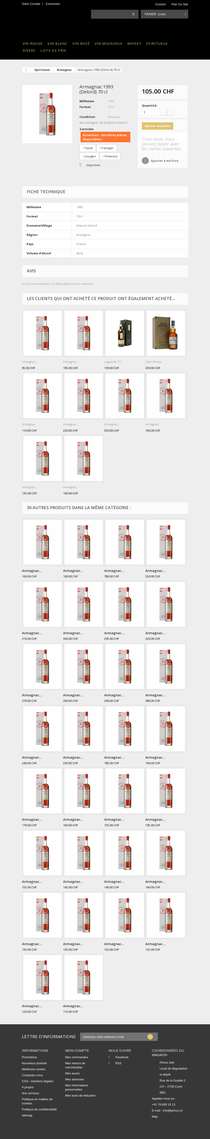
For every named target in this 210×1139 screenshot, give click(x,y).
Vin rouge (33, 43)
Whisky (134, 43)
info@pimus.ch (173, 1110)
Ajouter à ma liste (164, 161)
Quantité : (150, 105)
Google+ (89, 156)
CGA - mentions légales (38, 1081)
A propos (28, 1087)
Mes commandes (76, 1057)
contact (160, 4)
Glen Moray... (154, 362)
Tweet (87, 148)
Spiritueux (156, 43)
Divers (29, 50)
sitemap (27, 1115)
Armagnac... (30, 362)
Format (85, 107)
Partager (107, 148)
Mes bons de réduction (80, 1095)
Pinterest (110, 156)
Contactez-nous (32, 1075)
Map (155, 1116)
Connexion (53, 4)
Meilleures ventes (33, 1069)
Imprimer (93, 165)
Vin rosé (81, 43)
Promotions (29, 1057)
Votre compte (31, 4)
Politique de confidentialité (39, 1109)
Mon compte (77, 1050)
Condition (87, 117)
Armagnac (64, 70)
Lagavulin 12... (113, 362)
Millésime (86, 101)
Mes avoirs (72, 1073)
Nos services (30, 1093)
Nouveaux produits (34, 1063)
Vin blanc (57, 43)
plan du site (179, 4)
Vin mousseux (108, 43)
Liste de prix (53, 50)
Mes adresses (74, 1079)
